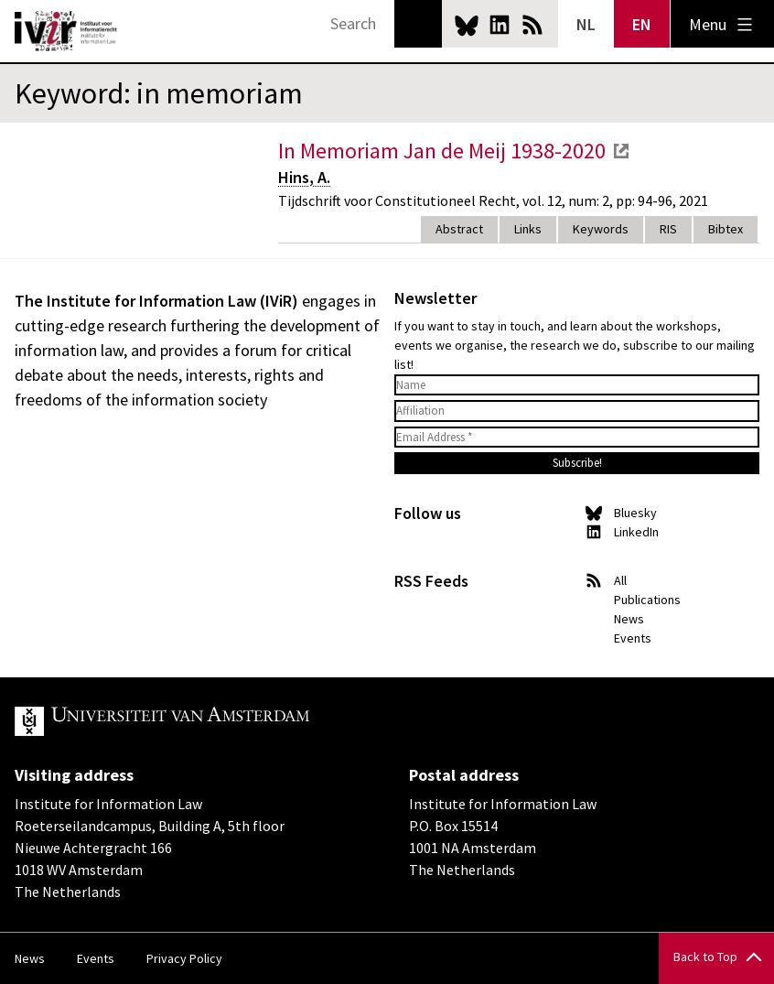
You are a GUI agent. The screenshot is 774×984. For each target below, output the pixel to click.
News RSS (532, 25)
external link (621, 151)
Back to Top (705, 956)
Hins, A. (304, 177)
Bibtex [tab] (725, 229)
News (629, 619)
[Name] (576, 385)
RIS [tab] (668, 229)
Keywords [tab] (601, 229)
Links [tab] (528, 229)
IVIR (66, 31)
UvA (227, 721)
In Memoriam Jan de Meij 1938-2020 (442, 150)
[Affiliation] (576, 411)
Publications (647, 599)
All (620, 580)
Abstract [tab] (459, 229)
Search (418, 24)
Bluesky (466, 25)
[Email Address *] (576, 438)
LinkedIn (499, 25)
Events (632, 638)
